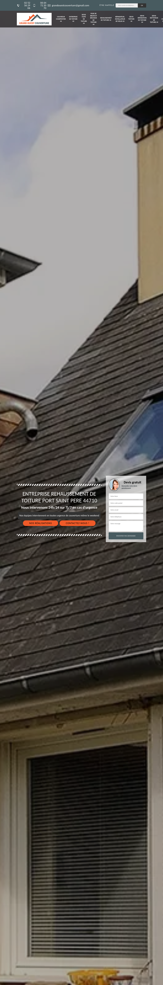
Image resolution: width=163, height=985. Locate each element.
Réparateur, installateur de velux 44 (120, 19)
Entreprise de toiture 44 (73, 19)
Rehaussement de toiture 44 (106, 19)
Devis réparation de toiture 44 (142, 19)
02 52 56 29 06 (23, 5)
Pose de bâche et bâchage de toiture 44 (93, 19)
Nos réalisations (40, 523)
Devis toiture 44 (131, 19)
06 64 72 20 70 (39, 5)
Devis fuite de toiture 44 (84, 19)
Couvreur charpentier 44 (61, 19)
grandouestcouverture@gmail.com (68, 5)
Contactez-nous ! (77, 523)
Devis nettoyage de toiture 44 (154, 19)
